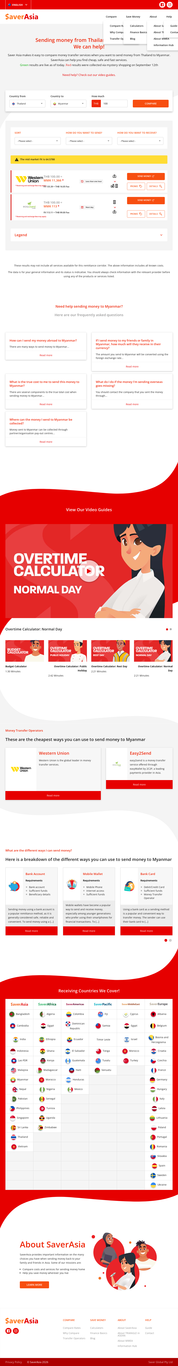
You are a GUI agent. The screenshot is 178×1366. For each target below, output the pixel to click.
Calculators (96, 1327)
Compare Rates (72, 1327)
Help (169, 16)
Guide (148, 1327)
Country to (57, 96)
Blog (92, 1338)
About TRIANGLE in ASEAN (129, 1334)
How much (98, 96)
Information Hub (127, 1346)
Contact (149, 1333)
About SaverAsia (127, 1327)
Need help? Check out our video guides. (89, 75)
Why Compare (71, 1333)
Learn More (34, 1284)
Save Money (133, 16)
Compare (111, 16)
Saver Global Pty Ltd (160, 1362)
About (153, 16)
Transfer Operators (74, 1338)
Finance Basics (98, 1333)
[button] (165, 940)
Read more (46, 355)
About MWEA (125, 1340)
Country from (17, 96)
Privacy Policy (13, 1362)
